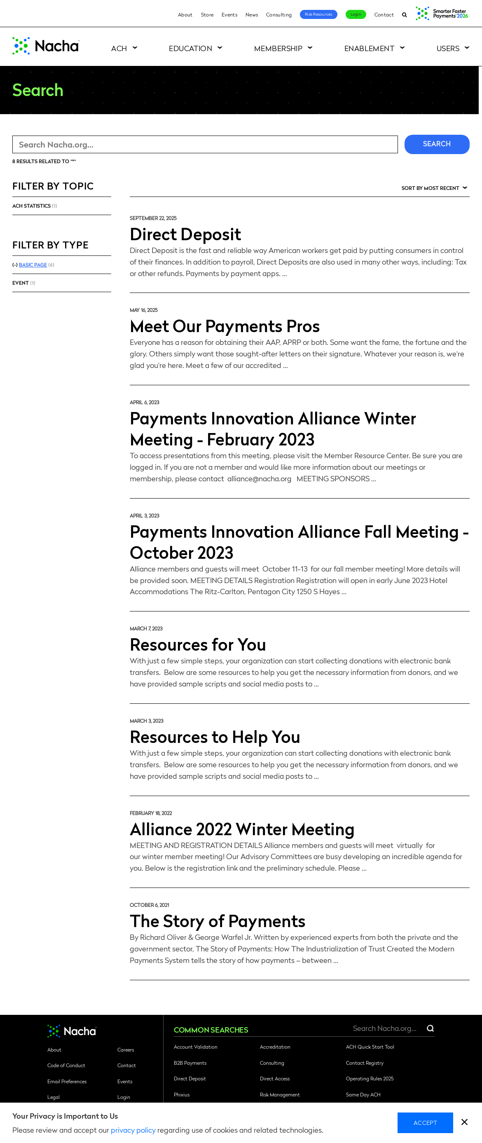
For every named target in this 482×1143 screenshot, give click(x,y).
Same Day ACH (363, 1094)
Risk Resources (318, 14)
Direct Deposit (185, 233)
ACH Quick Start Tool (370, 1046)
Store (207, 14)
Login (356, 14)
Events (229, 14)
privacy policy (133, 1129)
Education (190, 48)
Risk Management (280, 1094)
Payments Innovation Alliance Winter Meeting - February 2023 (273, 428)
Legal (53, 1097)
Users (448, 48)
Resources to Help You (215, 736)
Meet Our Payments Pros (225, 325)
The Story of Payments (218, 920)
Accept (425, 1122)
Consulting (279, 14)
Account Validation (196, 1046)
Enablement (369, 48)
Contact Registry (365, 1062)
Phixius (182, 1094)
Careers (125, 1049)
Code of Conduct (66, 1065)
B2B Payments (190, 1062)
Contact (384, 14)
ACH (119, 48)
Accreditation (275, 1046)
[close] (464, 1123)
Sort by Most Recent (430, 188)
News (252, 14)
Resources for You (198, 643)
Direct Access (275, 1078)
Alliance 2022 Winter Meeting (242, 828)
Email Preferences (67, 1081)
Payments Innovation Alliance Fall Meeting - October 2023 (299, 541)
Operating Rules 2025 (369, 1078)
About (185, 14)
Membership (278, 48)
